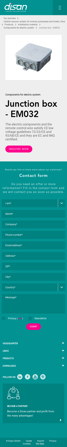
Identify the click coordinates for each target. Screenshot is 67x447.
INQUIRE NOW (19, 149)
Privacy (52, 441)
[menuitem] (56, 7)
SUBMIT (33, 326)
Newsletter (37, 318)
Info (20, 318)
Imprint (40, 441)
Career (29, 441)
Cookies (27, 444)
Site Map (40, 444)
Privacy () (12, 318)
